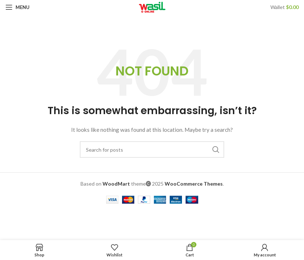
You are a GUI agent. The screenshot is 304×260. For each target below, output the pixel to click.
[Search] (152, 149)
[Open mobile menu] (17, 7)
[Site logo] (152, 7)
